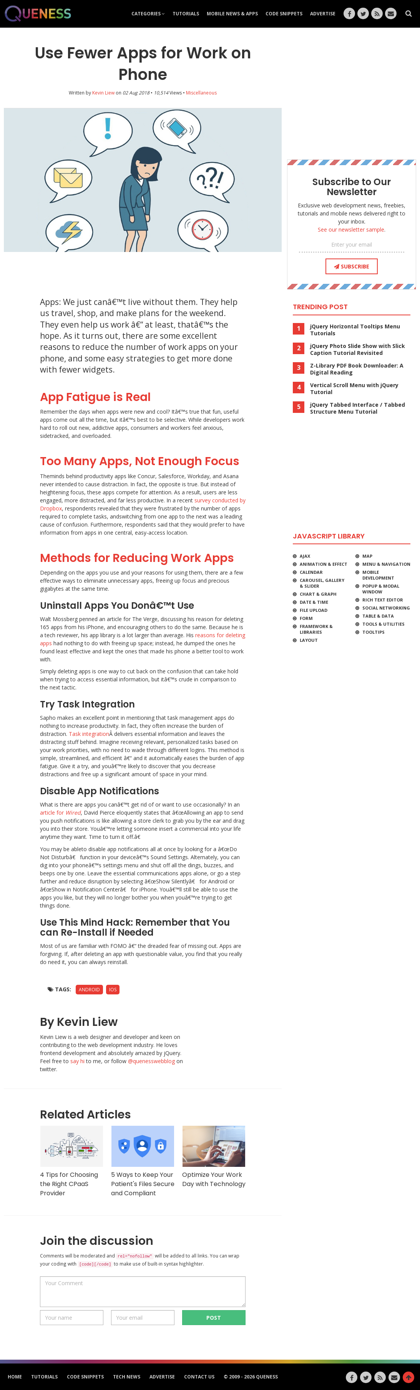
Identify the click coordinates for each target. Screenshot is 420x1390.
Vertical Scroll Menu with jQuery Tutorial (354, 389)
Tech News (126, 1376)
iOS (112, 989)
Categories (148, 13)
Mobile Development (378, 575)
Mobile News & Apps (232, 13)
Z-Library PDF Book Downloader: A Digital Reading (356, 369)
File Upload (313, 610)
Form (306, 618)
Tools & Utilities (383, 624)
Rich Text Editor (382, 600)
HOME (15, 1376)
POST (213, 1317)
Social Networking (386, 608)
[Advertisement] (147, 271)
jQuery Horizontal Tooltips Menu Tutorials (355, 330)
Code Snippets (284, 13)
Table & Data (378, 616)
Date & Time (314, 602)
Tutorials (186, 13)
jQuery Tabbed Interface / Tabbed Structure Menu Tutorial (357, 408)
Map (367, 556)
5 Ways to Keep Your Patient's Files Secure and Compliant (142, 1161)
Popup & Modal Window (380, 589)
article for (60, 812)
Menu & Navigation (386, 564)
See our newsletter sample (351, 229)
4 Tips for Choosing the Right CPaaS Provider (71, 1161)
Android (89, 989)
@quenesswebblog (151, 1061)
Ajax (305, 556)
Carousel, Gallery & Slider (322, 583)
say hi (77, 1061)
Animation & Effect (323, 564)
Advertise (322, 13)
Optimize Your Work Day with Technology (214, 1156)
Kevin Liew (103, 92)
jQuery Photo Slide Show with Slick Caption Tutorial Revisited (357, 349)
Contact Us (199, 1376)
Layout (309, 640)
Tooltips (373, 632)
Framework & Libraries (316, 629)
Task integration (89, 733)
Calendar (311, 572)
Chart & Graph (318, 594)
